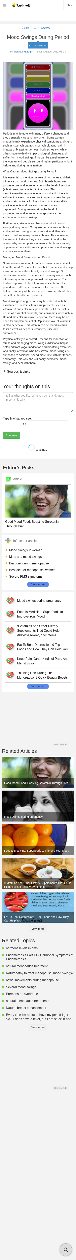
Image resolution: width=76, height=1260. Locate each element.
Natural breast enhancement (26, 1008)
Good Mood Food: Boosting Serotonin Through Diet (32, 524)
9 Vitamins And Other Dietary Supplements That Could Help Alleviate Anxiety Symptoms (38, 630)
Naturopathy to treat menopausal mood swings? (40, 973)
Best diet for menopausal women (32, 570)
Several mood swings (21, 987)
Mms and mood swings (25, 556)
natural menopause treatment (27, 966)
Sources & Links (18, 371)
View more (38, 584)
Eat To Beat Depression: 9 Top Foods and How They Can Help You (42, 647)
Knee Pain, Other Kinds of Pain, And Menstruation (42, 661)
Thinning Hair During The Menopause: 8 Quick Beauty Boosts (42, 675)
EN (69, 5)
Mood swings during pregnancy (39, 600)
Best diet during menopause (29, 563)
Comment (12, 435)
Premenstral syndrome (22, 994)
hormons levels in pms (22, 948)
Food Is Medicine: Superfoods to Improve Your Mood (40, 614)
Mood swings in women (25, 550)
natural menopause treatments (27, 1001)
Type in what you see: (17, 418)
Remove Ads (60, 744)
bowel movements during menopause (32, 980)
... (34, 28)
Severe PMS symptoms (25, 576)
